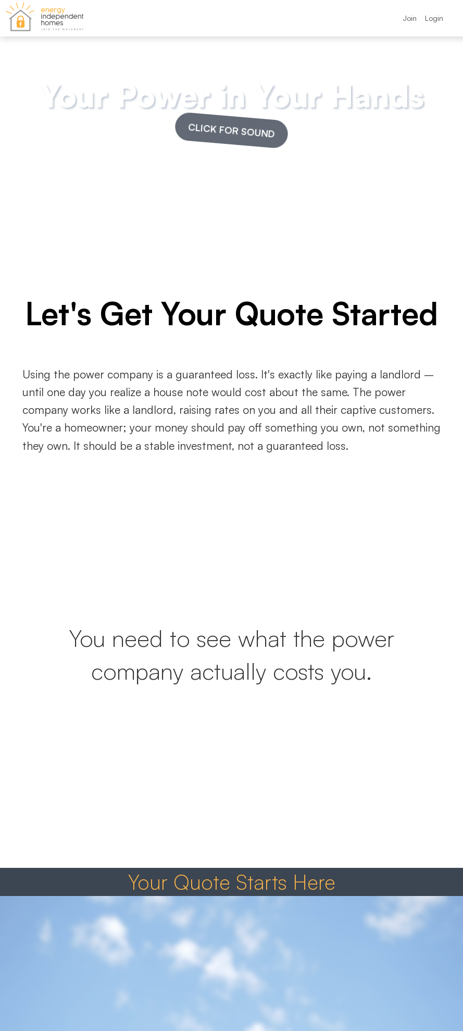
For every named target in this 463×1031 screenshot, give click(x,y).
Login (434, 18)
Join (410, 18)
